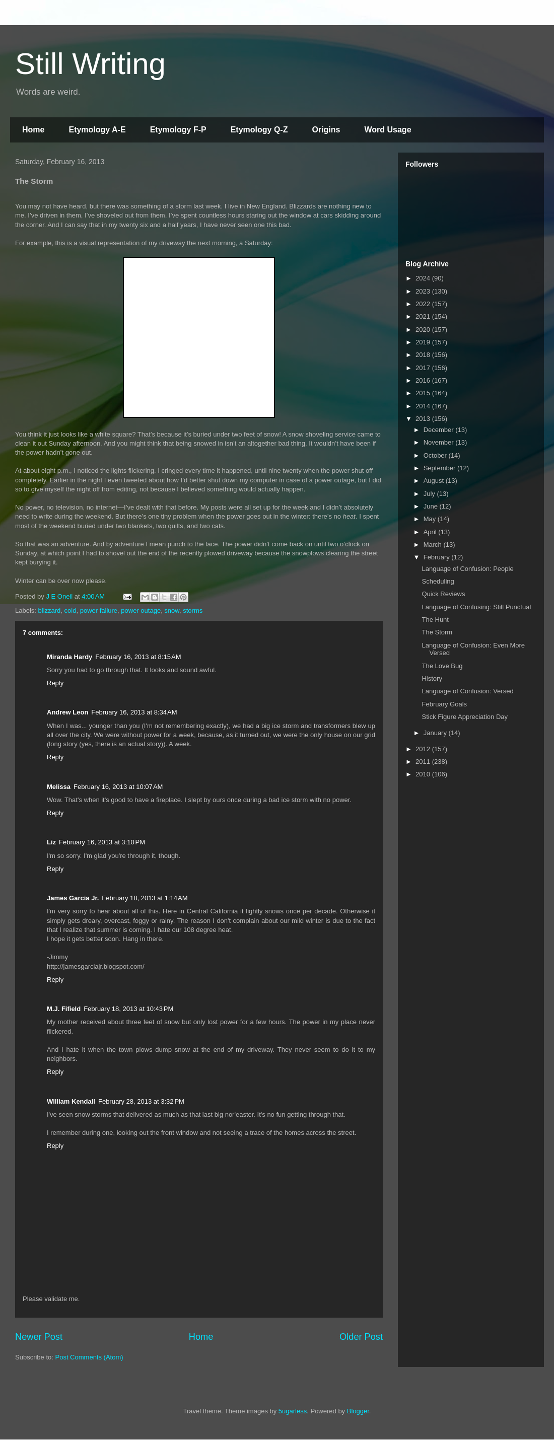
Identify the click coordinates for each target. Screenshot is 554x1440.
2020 (424, 329)
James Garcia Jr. (73, 898)
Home (33, 129)
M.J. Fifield (64, 1009)
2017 (424, 368)
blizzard (49, 610)
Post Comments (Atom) (89, 1357)
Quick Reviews (443, 594)
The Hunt (435, 619)
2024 (424, 278)
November (440, 442)
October (436, 455)
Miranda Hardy (69, 657)
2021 (424, 316)
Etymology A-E (96, 129)
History (432, 678)
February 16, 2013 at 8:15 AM (138, 657)
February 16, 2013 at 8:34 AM (134, 712)
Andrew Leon (67, 712)
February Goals (444, 704)
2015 (424, 393)
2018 (424, 354)
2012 (424, 749)
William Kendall (71, 1101)
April (431, 532)
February (438, 557)
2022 (424, 304)
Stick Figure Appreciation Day (465, 717)
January (436, 733)
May (431, 519)
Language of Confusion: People (467, 568)
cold (70, 610)
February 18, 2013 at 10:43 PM (128, 1009)
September (440, 468)
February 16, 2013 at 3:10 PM (102, 842)
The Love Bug (442, 666)
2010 (424, 774)
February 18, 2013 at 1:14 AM (144, 898)
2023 (424, 291)
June (432, 506)
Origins (326, 129)
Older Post (361, 1337)
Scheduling (438, 581)
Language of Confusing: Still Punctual (476, 607)
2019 (424, 342)
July (430, 493)
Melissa (59, 786)
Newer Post (38, 1337)
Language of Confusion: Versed (467, 691)
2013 (424, 418)
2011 (424, 761)
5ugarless (293, 1411)
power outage (141, 610)
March (434, 544)
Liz (51, 842)
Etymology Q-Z (259, 129)
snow (171, 610)
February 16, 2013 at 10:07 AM (118, 786)
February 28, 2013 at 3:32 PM (141, 1101)
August (435, 480)
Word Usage (387, 129)
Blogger (358, 1411)
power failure (98, 610)
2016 (424, 380)
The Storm (437, 632)
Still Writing (90, 64)
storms (192, 610)
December (440, 430)
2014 (424, 406)
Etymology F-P (178, 129)
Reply (55, 683)
